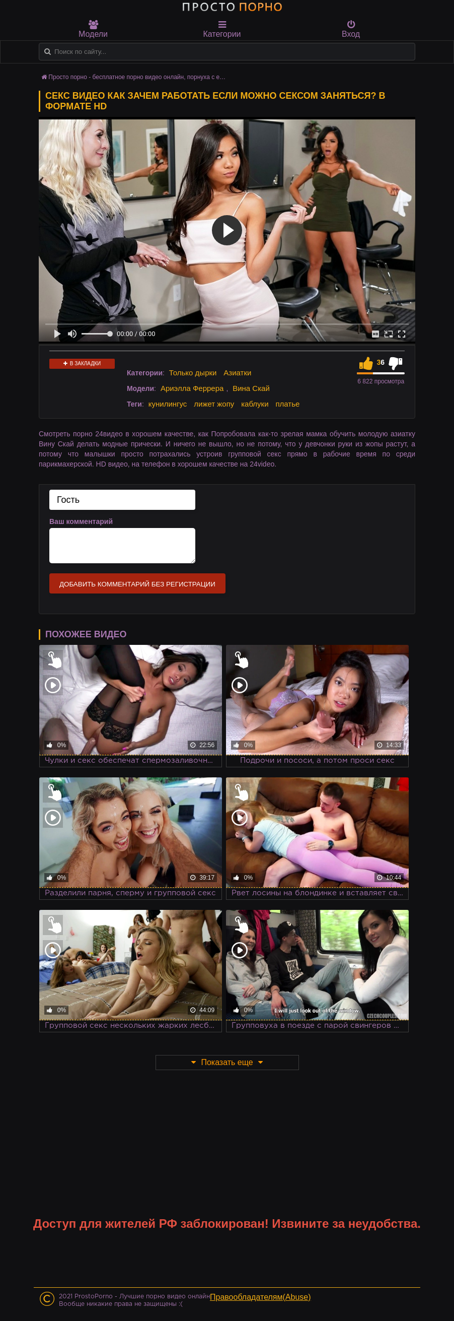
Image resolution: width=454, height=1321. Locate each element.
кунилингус (167, 404)
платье (287, 404)
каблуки (254, 404)
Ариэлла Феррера (192, 388)
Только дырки (193, 372)
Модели (93, 29)
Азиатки (237, 372)
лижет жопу (214, 404)
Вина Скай (251, 388)
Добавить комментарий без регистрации (137, 584)
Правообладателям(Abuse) (260, 1297)
